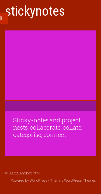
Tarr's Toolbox (20, 173)
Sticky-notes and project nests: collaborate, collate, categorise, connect (47, 127)
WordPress (38, 180)
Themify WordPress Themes (73, 180)
